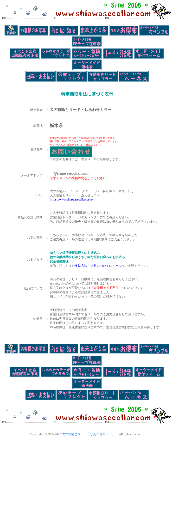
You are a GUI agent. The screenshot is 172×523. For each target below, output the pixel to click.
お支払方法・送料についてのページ (97, 266)
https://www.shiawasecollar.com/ (71, 199)
